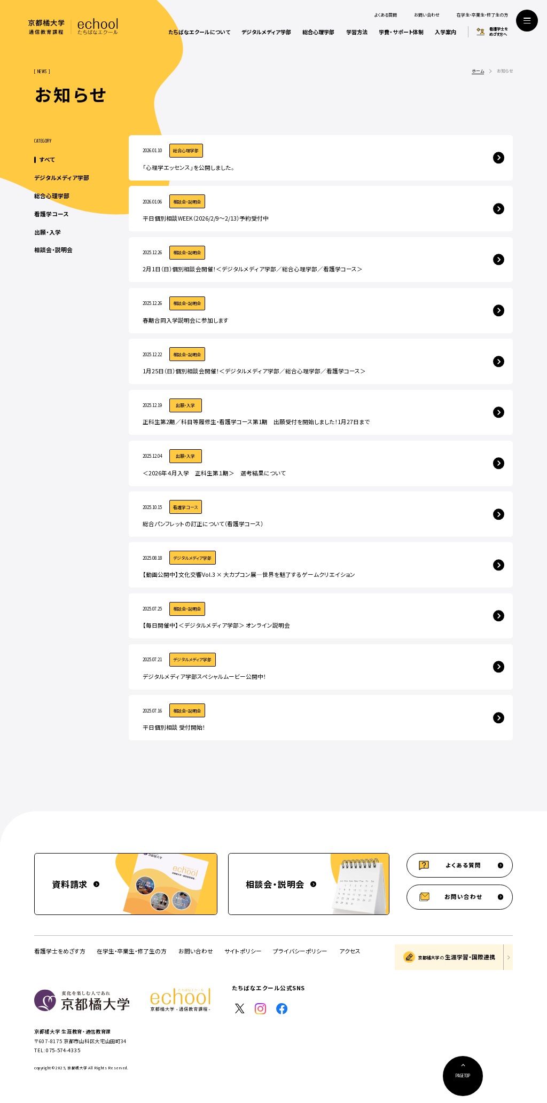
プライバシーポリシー (300, 951)
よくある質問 (385, 15)
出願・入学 (47, 232)
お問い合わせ (427, 15)
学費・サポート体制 (401, 32)
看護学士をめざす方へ (498, 31)
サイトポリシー (243, 951)
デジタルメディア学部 (266, 32)
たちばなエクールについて (199, 32)
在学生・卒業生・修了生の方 (482, 15)
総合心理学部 (318, 32)
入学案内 (445, 32)
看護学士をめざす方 (59, 951)
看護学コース (51, 214)
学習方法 (357, 32)
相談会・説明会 (53, 250)
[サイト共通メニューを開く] (527, 21)
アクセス (350, 951)
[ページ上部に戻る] (463, 1076)
